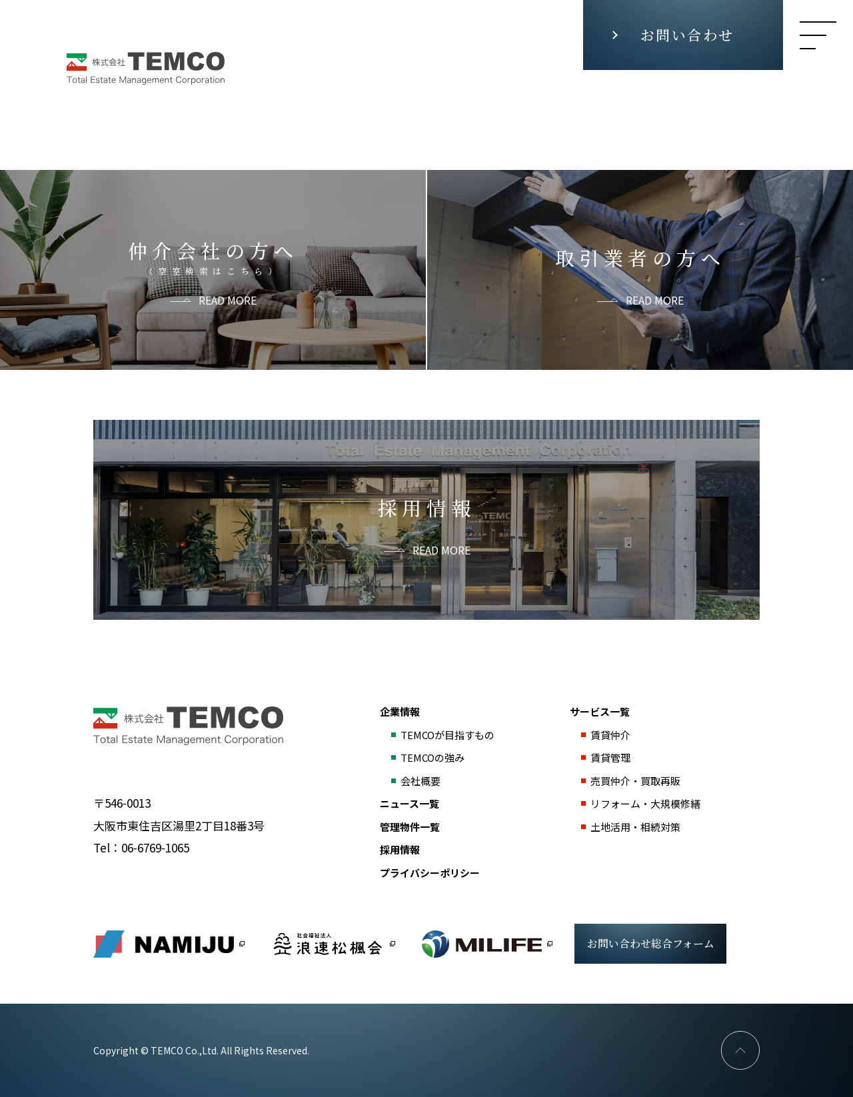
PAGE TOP (740, 1050)
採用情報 (400, 849)
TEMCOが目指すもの (447, 735)
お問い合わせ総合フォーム (650, 943)
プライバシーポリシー (430, 873)
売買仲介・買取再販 (635, 781)
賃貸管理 (610, 757)
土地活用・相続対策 (635, 827)
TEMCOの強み (432, 757)
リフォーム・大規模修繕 (645, 803)
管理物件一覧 (410, 827)
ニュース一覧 (409, 803)
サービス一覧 (600, 711)
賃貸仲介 (610, 735)
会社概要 (420, 781)
